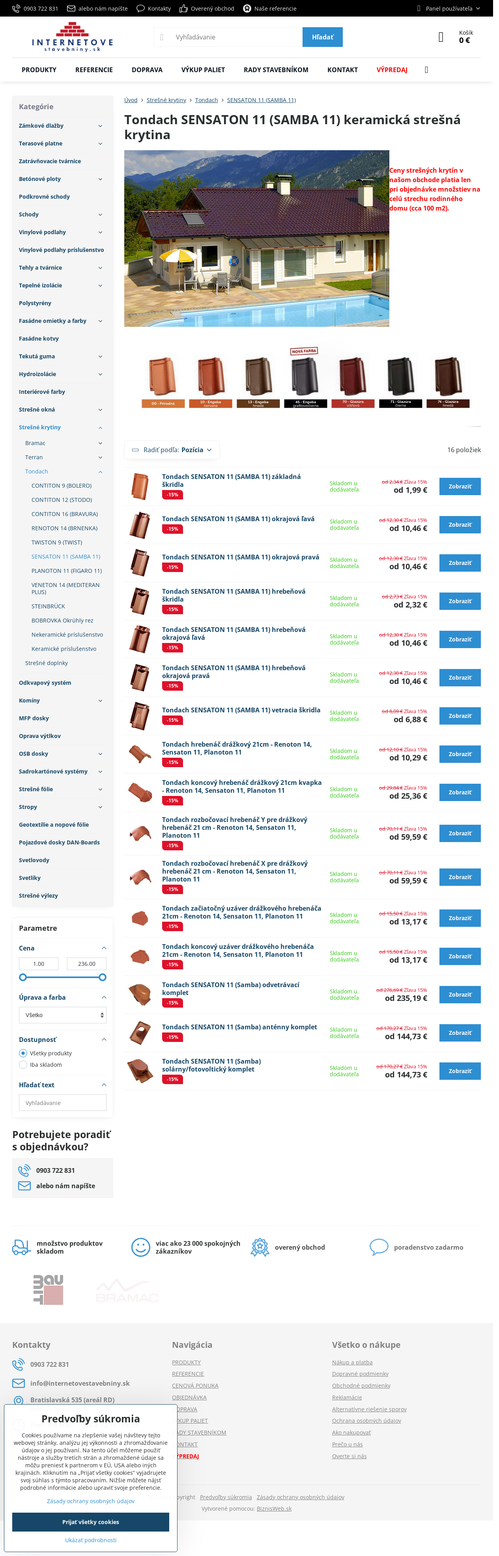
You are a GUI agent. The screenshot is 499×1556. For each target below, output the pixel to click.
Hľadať (322, 37)
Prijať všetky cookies (90, 1522)
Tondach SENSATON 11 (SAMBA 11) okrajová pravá (241, 557)
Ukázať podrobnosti (91, 1540)
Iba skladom (40, 1064)
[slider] (23, 977)
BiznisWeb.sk (274, 1508)
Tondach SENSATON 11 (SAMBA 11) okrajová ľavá (238, 518)
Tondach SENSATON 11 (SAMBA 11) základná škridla (231, 480)
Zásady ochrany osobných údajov (300, 1497)
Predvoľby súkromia (226, 1497)
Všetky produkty (45, 1053)
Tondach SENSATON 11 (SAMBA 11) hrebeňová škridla (234, 595)
